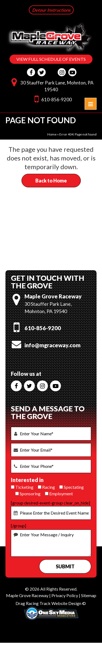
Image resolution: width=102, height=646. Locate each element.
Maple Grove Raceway (27, 595)
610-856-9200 (52, 98)
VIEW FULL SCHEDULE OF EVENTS (51, 59)
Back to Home (51, 181)
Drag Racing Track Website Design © (51, 603)
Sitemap (88, 595)
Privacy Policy (64, 595)
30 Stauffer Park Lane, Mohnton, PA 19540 (51, 85)
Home (52, 134)
